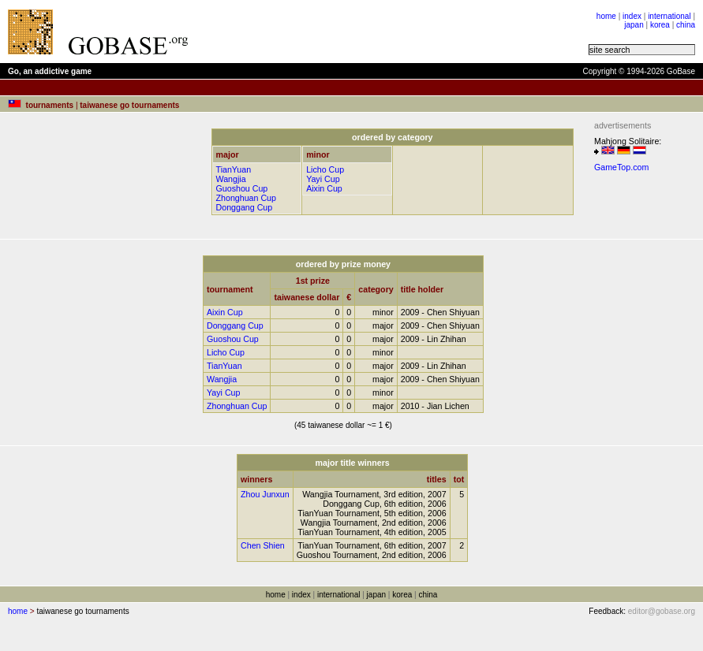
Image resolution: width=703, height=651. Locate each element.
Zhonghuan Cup (246, 198)
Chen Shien (263, 545)
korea (660, 24)
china (685, 24)
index (632, 16)
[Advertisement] (396, 31)
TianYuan (234, 169)
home (606, 16)
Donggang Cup (244, 207)
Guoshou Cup (242, 188)
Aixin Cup (324, 188)
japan (633, 24)
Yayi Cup (322, 179)
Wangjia (231, 179)
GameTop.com (621, 167)
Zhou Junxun (265, 494)
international (669, 16)
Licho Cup (325, 169)
